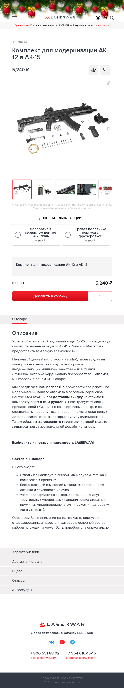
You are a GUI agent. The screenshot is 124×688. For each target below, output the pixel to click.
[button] (108, 83)
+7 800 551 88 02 (44, 653)
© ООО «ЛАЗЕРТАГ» (70, 678)
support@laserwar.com (80, 658)
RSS (46, 682)
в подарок (104, 25)
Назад (22, 42)
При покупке (21, 25)
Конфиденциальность (66, 682)
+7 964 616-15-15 (81, 653)
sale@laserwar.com (44, 658)
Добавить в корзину (50, 296)
